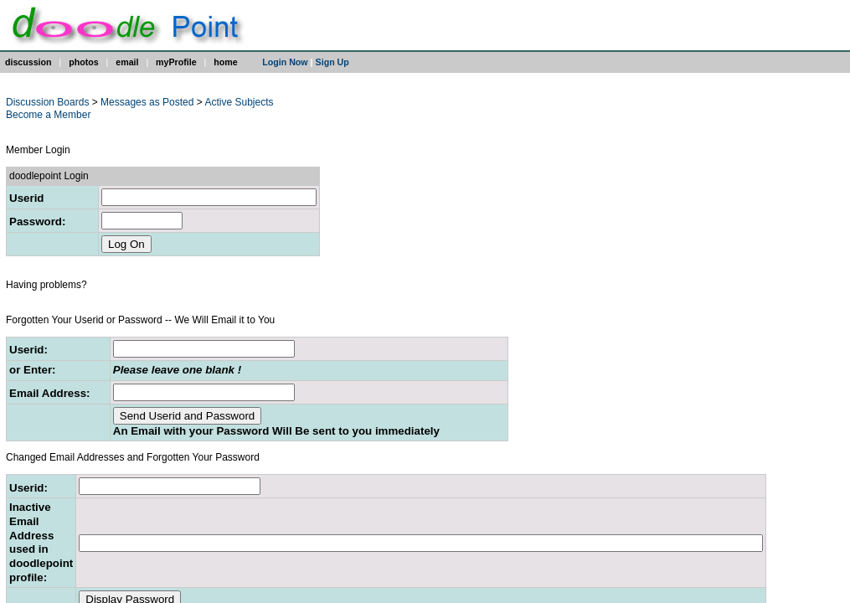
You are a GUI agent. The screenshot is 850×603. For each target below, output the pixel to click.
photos (84, 62)
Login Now (284, 62)
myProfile (176, 62)
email (127, 62)
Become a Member (48, 115)
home (225, 62)
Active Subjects (238, 102)
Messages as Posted (148, 102)
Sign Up (332, 62)
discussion (28, 62)
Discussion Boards (47, 102)
